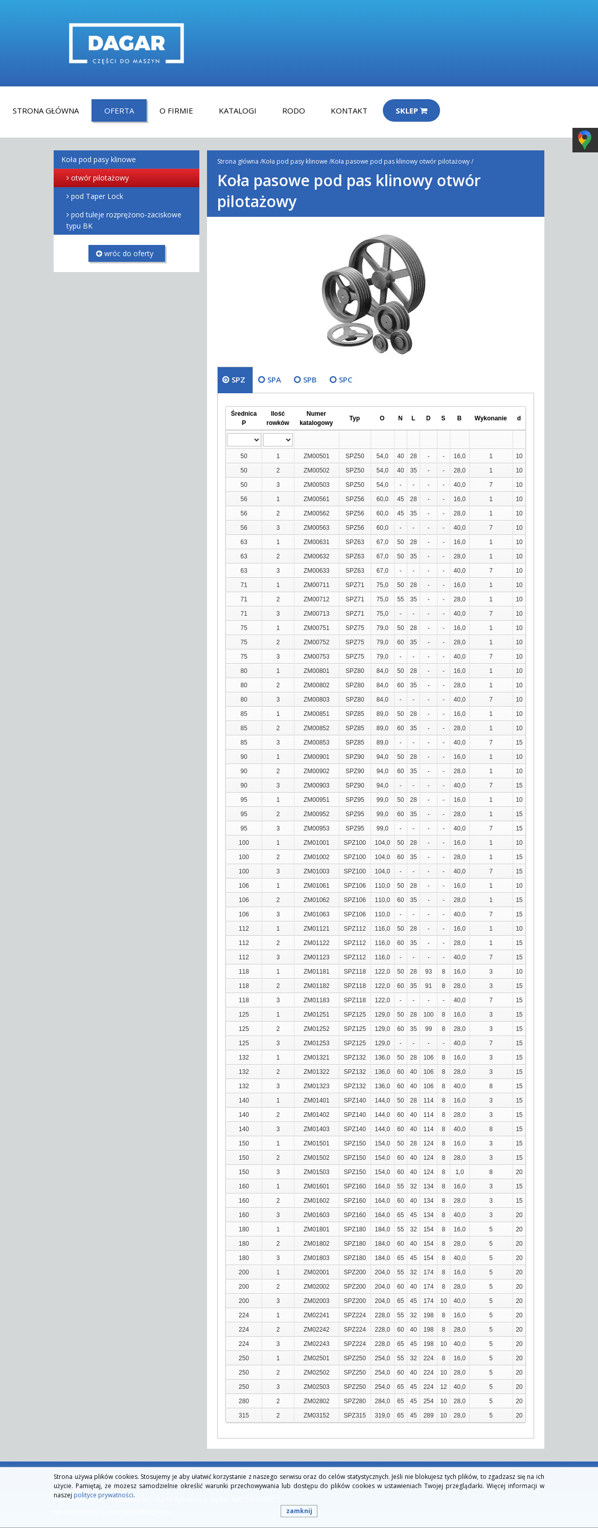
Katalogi (238, 110)
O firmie (176, 110)
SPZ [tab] (238, 379)
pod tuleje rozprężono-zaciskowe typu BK (123, 220)
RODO (293, 110)
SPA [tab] (274, 379)
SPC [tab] (345, 379)
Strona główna (46, 110)
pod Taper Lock (97, 196)
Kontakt (349, 110)
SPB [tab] (310, 379)
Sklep (411, 110)
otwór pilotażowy (100, 178)
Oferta (119, 110)
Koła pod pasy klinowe (98, 159)
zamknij (299, 1511)
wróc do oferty (124, 253)
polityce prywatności (103, 1495)
